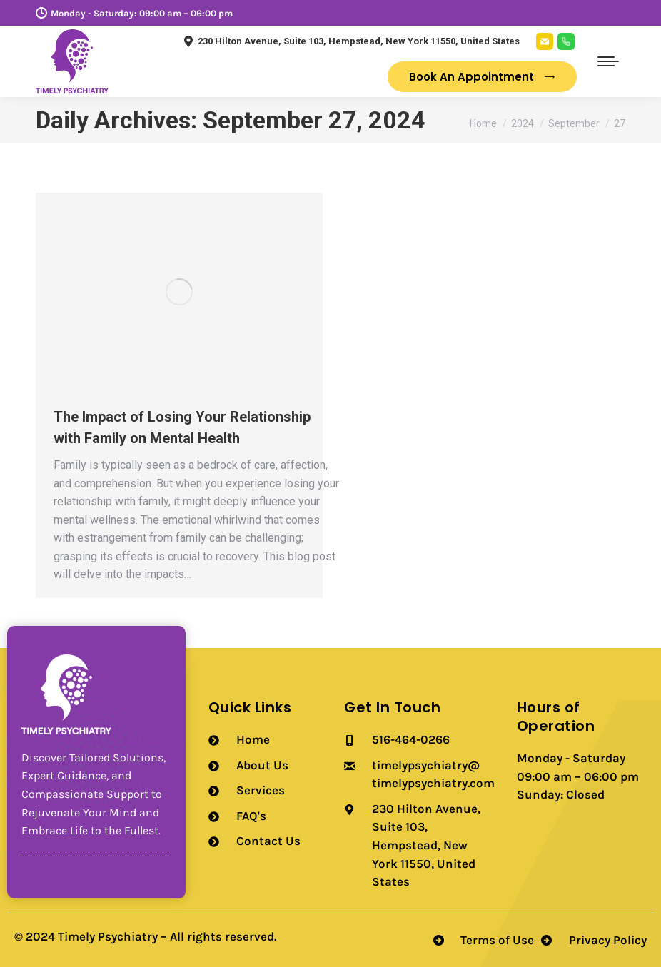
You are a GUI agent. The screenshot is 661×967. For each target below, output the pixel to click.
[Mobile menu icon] (608, 61)
